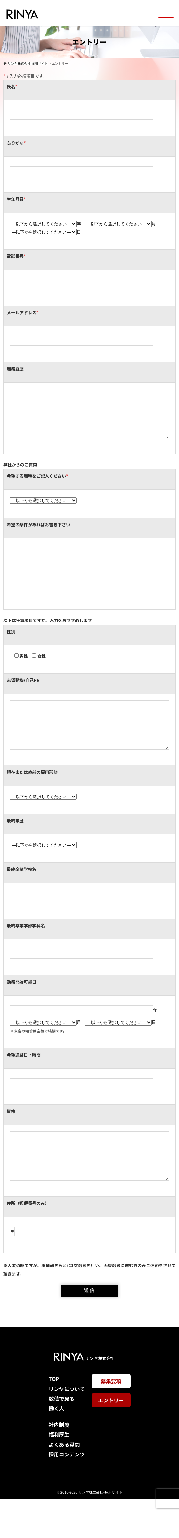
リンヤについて (66, 1428)
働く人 (56, 1447)
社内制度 (58, 1463)
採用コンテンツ (66, 1493)
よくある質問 (64, 1483)
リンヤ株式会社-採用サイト (100, 1530)
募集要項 (110, 1420)
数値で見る (61, 1437)
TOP (53, 1417)
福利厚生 (58, 1473)
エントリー (111, 1439)
